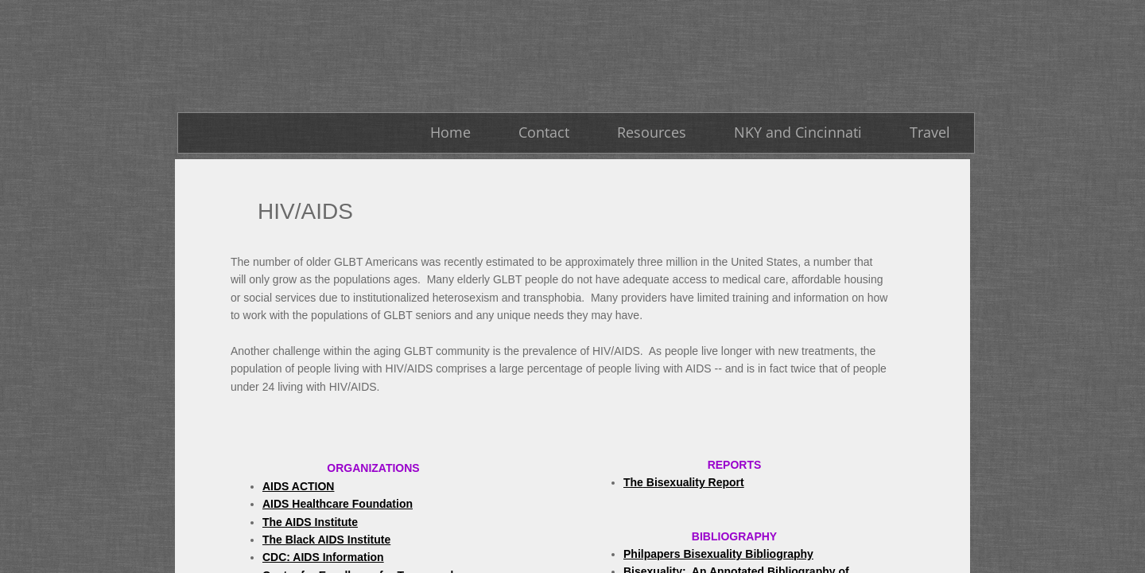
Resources (651, 132)
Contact (543, 132)
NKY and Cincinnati (798, 132)
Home (450, 132)
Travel (930, 132)
